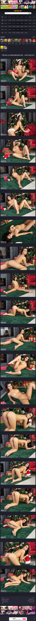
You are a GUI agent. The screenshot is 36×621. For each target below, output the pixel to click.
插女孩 (6, 32)
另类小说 (25, 29)
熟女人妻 (21, 20)
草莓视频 (13, 32)
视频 (2, 20)
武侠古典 (17, 29)
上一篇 (5, 600)
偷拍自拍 (9, 23)
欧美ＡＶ (13, 20)
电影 (2, 23)
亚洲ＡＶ (5, 20)
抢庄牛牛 (33, 17)
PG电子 (6, 17)
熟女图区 (29, 26)
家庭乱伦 (9, 29)
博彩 (2, 17)
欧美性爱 (17, 23)
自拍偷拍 (9, 20)
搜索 (29, 13)
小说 (2, 29)
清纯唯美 (25, 26)
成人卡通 (13, 23)
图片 (2, 26)
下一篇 (30, 600)
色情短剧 (25, 32)
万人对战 (13, 17)
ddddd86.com (18, 11)
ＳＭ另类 (33, 20)
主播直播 (29, 20)
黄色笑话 (29, 29)
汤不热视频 (18, 32)
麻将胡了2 (21, 17)
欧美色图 (13, 26)
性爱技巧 (33, 29)
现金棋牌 (29, 17)
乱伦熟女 (29, 23)
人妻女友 (13, 29)
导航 (2, 32)
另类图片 (33, 26)
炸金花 (26, 17)
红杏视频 (21, 32)
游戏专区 (17, 17)
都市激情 (5, 29)
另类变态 (33, 23)
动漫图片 (17, 26)
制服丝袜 (21, 23)
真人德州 (9, 17)
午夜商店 (9, 32)
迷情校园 (21, 29)
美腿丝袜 (21, 26)
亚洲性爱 (5, 23)
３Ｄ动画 (17, 20)
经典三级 (25, 23)
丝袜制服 (25, 20)
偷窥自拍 (5, 26)
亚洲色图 (9, 26)
